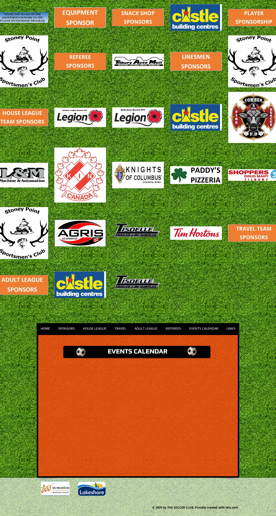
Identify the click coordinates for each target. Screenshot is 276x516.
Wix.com (232, 507)
